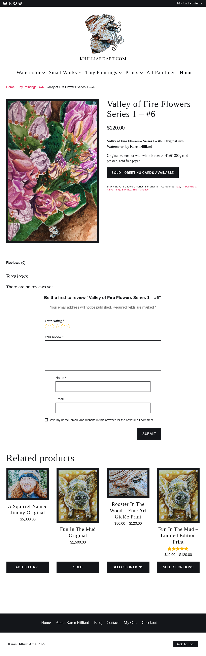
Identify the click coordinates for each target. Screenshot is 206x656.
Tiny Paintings (101, 72)
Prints (131, 72)
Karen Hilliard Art (21, 644)
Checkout (149, 622)
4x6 (41, 87)
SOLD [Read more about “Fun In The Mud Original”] (78, 567)
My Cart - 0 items (189, 3)
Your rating (54, 321)
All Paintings (160, 72)
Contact (113, 622)
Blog (98, 622)
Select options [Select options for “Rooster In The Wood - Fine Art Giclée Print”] (128, 567)
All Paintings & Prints (119, 189)
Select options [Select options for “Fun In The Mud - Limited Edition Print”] (178, 567)
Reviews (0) (16, 263)
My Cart (130, 622)
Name (61, 378)
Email (61, 399)
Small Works (63, 72)
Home (186, 72)
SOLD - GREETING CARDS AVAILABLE (142, 173)
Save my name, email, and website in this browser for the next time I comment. (101, 420)
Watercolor (28, 72)
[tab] (16, 262)
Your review (54, 337)
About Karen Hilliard (72, 622)
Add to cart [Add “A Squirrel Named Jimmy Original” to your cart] (27, 567)
